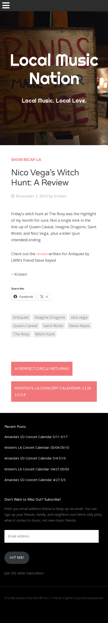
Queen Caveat (25, 325)
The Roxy (21, 334)
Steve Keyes (79, 325)
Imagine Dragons (50, 317)
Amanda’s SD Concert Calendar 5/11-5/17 (35, 437)
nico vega (79, 317)
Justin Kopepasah (91, 598)
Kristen (60, 196)
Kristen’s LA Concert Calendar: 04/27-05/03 (36, 469)
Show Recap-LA (26, 159)
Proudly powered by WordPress (26, 598)
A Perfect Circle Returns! (42, 368)
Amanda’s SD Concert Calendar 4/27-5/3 (34, 480)
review (41, 253)
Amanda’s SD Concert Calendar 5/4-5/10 (34, 458)
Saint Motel (53, 325)
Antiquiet (21, 317)
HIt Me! (17, 557)
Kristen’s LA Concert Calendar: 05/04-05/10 (36, 447)
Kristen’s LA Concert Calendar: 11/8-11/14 (53, 391)
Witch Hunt (45, 334)
